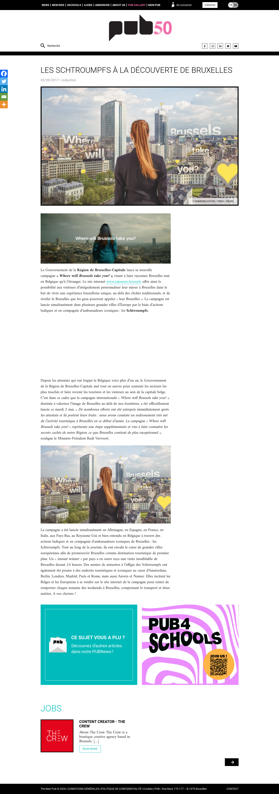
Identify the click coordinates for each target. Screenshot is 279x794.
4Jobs (88, 5)
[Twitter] (4, 81)
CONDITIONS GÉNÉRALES (83, 788)
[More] (4, 104)
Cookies (148, 788)
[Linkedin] (4, 89)
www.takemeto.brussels (123, 282)
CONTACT (233, 788)
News (45, 5)
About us (118, 5)
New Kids (58, 5)
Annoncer (102, 5)
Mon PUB (154, 5)
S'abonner (210, 4)
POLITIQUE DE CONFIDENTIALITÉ (121, 788)
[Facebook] (4, 73)
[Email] (4, 97)
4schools (74, 5)
